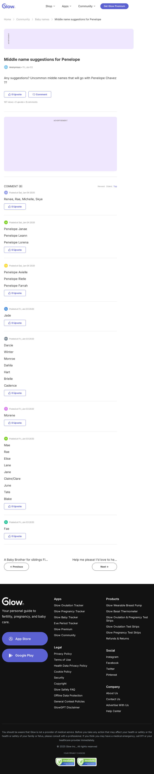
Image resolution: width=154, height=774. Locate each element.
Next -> (104, 566)
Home (7, 19)
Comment (40, 94)
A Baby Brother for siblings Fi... (26, 559)
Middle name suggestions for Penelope (78, 19)
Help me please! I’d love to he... (94, 559)
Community (23, 19)
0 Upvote (15, 94)
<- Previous (16, 566)
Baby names (42, 19)
